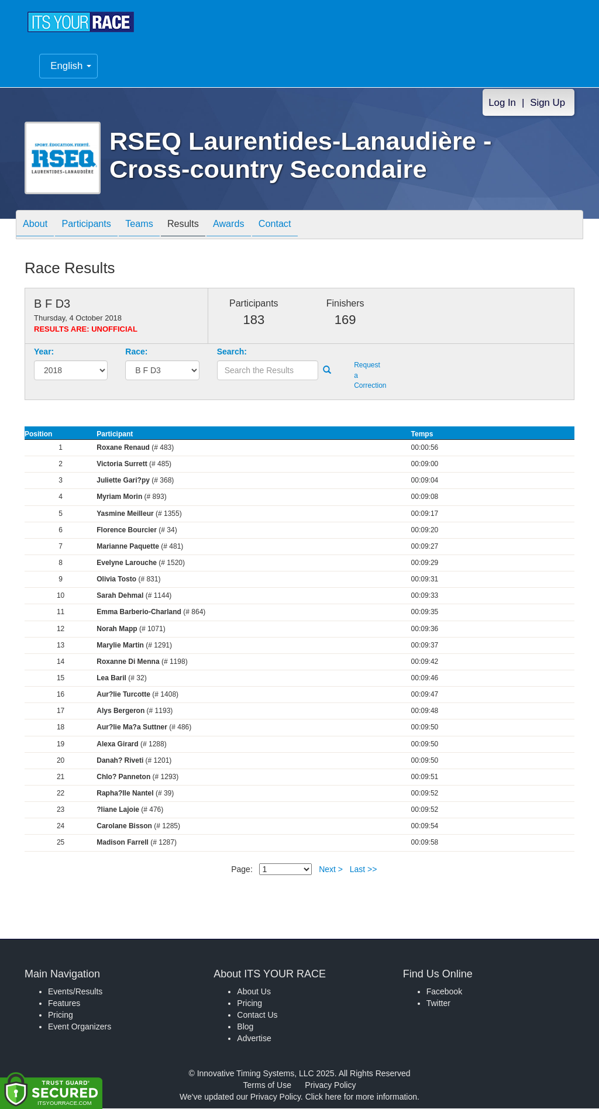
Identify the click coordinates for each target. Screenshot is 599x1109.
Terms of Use (267, 1085)
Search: (232, 352)
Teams (154, 225)
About (38, 225)
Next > (331, 869)
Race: (136, 352)
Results (203, 225)
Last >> (363, 869)
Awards (255, 225)
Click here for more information (361, 1097)
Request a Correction (368, 375)
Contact (307, 225)
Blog (245, 1027)
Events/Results (75, 992)
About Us (254, 992)
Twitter (438, 1003)
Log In (502, 102)
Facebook (444, 992)
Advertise (254, 1038)
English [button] (70, 65)
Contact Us (257, 1015)
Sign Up (547, 102)
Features (64, 1003)
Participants (95, 225)
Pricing (60, 1015)
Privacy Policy (330, 1085)
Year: (44, 352)
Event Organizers (79, 1027)
